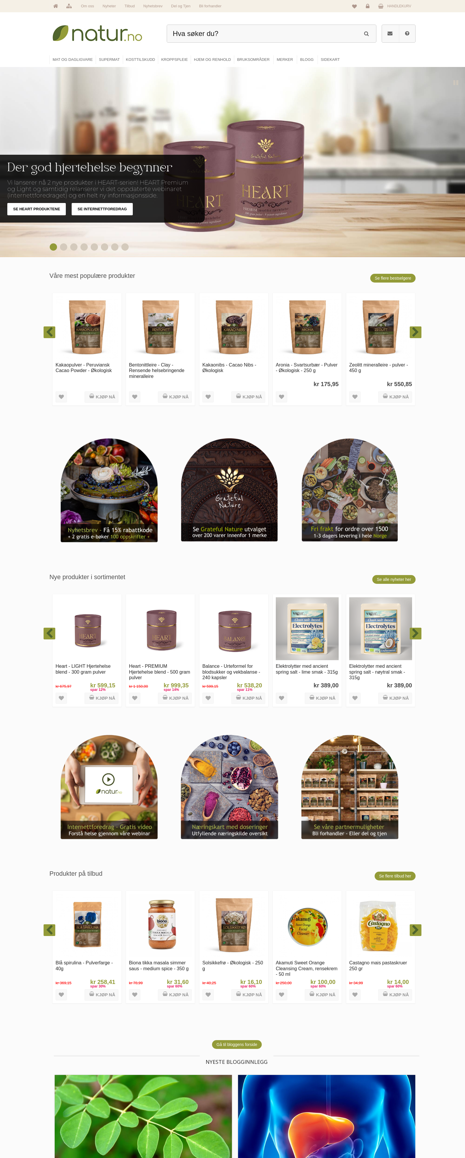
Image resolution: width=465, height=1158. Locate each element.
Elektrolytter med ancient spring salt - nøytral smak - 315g (377, 671)
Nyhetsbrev (153, 6)
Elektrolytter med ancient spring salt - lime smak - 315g (307, 668)
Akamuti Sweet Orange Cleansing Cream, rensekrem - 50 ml (306, 968)
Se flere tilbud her (395, 876)
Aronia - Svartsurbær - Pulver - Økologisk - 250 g (306, 367)
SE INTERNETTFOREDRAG (102, 209)
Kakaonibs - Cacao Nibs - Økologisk (229, 367)
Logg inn (368, 8)
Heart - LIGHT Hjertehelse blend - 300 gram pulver (83, 668)
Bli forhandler (210, 6)
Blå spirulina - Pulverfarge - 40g (84, 965)
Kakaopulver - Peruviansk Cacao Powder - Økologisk (84, 367)
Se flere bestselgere (393, 278)
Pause (456, 83)
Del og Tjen (180, 6)
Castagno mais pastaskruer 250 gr (378, 965)
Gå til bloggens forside (236, 1044)
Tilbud (130, 6)
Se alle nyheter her (394, 579)
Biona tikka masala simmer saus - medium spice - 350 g (159, 965)
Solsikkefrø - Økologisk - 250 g (232, 965)
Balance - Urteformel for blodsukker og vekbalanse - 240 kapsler (231, 671)
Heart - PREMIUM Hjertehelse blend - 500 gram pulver (159, 671)
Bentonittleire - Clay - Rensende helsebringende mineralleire (157, 370)
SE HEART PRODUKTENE (36, 209)
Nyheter (109, 6)
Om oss (87, 6)
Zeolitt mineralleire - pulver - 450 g (378, 367)
